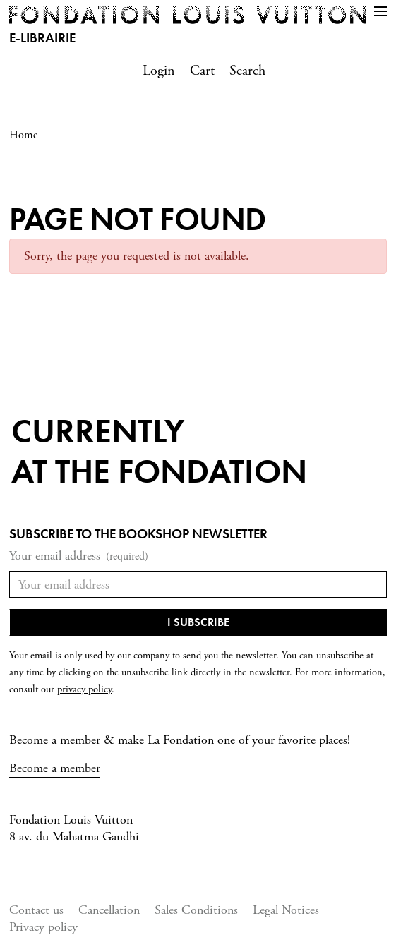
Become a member (54, 768)
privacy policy (84, 689)
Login (159, 71)
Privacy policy (43, 927)
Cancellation (109, 910)
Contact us (36, 910)
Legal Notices (286, 910)
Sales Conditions (196, 910)
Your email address (78, 556)
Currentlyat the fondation (159, 451)
